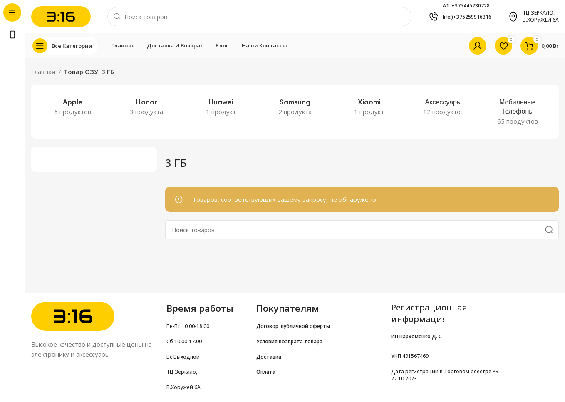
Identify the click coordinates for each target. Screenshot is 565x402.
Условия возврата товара (289, 341)
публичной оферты (305, 326)
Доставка (268, 356)
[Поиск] (259, 16)
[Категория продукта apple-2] (72, 107)
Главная (44, 71)
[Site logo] (61, 16)
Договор (268, 326)
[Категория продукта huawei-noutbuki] (221, 107)
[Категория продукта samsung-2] (295, 107)
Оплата (265, 371)
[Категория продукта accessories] (443, 107)
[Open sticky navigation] (64, 45)
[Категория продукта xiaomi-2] (369, 107)
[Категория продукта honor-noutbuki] (146, 107)
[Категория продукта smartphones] (517, 111)
